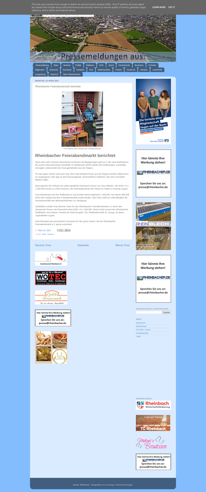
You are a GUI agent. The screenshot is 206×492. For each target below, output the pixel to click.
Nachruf (54, 74)
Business (139, 65)
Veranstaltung (42, 65)
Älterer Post (122, 245)
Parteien (80, 69)
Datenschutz (141, 326)
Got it (171, 7)
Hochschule (124, 65)
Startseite (83, 245)
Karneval (67, 69)
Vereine (67, 65)
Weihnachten (104, 69)
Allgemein (39, 69)
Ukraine (144, 69)
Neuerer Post (43, 245)
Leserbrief (157, 69)
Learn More (159, 7)
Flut (91, 69)
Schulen (152, 65)
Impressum (140, 323)
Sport (111, 65)
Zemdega (110, 485)
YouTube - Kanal (143, 330)
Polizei (118, 69)
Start (56, 65)
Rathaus (90, 65)
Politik (78, 65)
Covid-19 (131, 69)
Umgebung (40, 74)
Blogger (129, 485)
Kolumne (53, 69)
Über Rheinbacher (71, 74)
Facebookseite (142, 333)
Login (138, 336)
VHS (101, 65)
